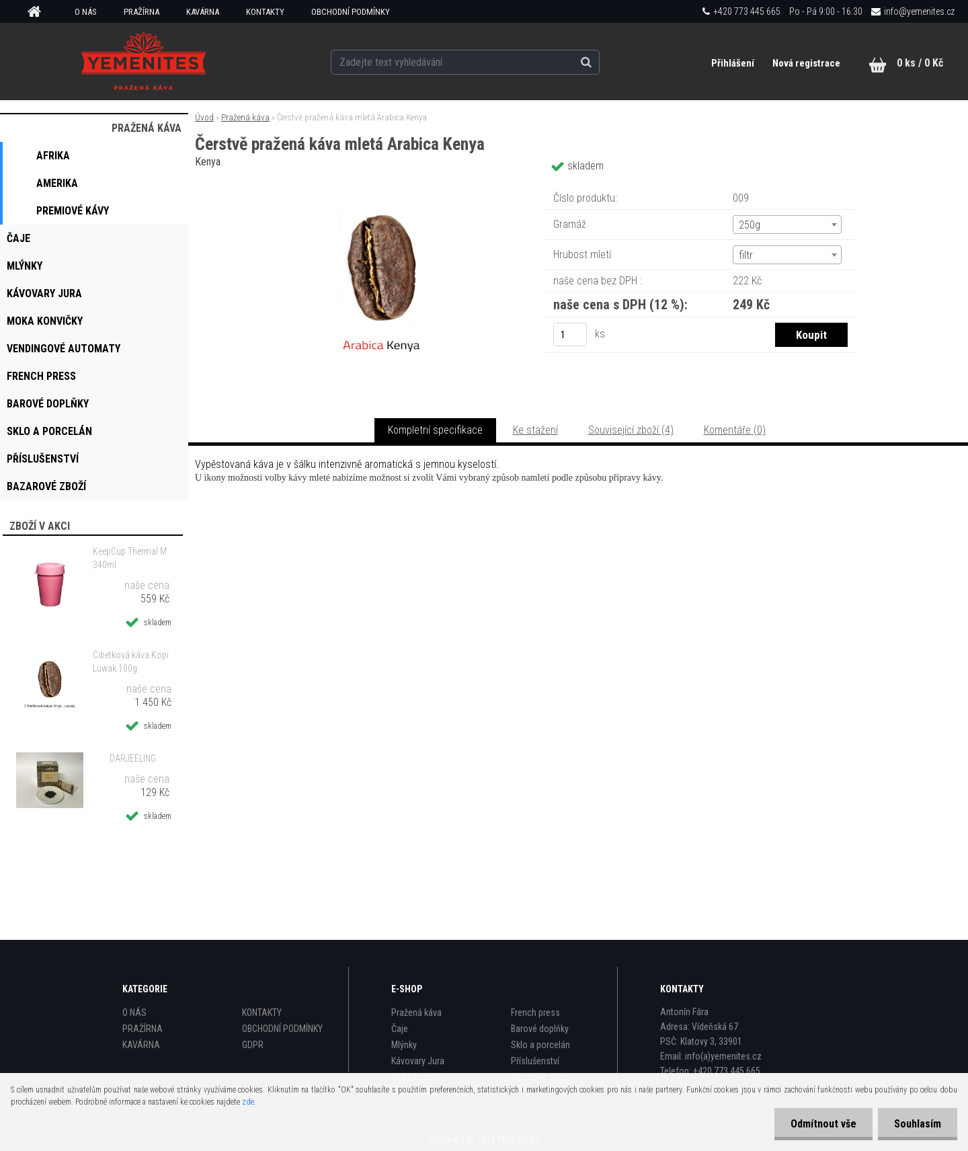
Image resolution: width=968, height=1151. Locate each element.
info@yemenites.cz (919, 11)
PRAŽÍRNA (141, 12)
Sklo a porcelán (540, 1044)
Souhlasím (916, 1123)
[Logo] (143, 61)
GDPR (253, 1044)
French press (535, 1012)
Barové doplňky (540, 1028)
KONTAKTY (265, 12)
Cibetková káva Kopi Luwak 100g (131, 661)
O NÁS (86, 12)
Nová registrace (806, 63)
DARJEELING (133, 758)
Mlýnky (404, 1044)
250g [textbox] (749, 225)
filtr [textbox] (746, 255)
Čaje (399, 1028)
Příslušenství (535, 1061)
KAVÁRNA (202, 12)
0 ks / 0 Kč (920, 62)
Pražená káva (245, 117)
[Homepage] (39, 12)
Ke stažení (535, 430)
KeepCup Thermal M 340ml (130, 558)
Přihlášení (733, 63)
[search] (600, 62)
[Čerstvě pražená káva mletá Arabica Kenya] (381, 184)
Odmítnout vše (821, 1123)
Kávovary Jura (417, 1061)
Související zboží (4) (631, 430)
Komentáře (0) (735, 430)
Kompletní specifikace (435, 430)
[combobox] (787, 224)
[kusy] (570, 334)
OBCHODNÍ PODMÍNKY (350, 12)
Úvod (204, 117)
